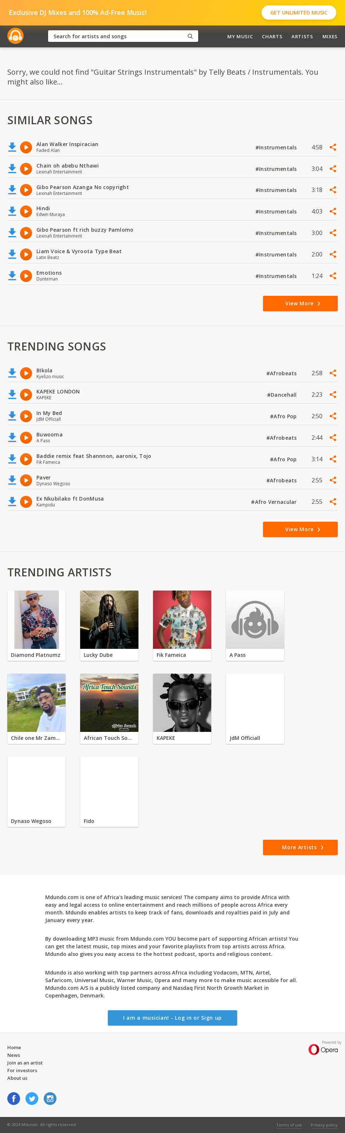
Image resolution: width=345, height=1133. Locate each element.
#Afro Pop (284, 416)
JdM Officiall (245, 737)
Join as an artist (25, 1062)
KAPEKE (166, 737)
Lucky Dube (98, 654)
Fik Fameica (171, 654)
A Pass (238, 654)
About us (17, 1078)
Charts (272, 36)
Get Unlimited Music (299, 12)
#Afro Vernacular (274, 501)
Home (14, 1047)
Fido (89, 821)
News (13, 1055)
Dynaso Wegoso (31, 821)
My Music (240, 36)
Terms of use (289, 1125)
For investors (22, 1070)
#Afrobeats (282, 373)
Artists (302, 36)
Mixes (330, 36)
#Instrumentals (276, 147)
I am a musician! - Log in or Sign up (172, 1017)
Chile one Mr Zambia (36, 737)
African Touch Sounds (109, 737)
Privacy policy (324, 1125)
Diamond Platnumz (35, 654)
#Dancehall (282, 394)
